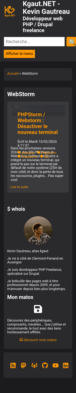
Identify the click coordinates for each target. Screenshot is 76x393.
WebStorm (27, 157)
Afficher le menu (19, 54)
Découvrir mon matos (38, 340)
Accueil (13, 73)
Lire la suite (19, 187)
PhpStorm (46, 153)
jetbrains (26, 153)
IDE (44, 157)
